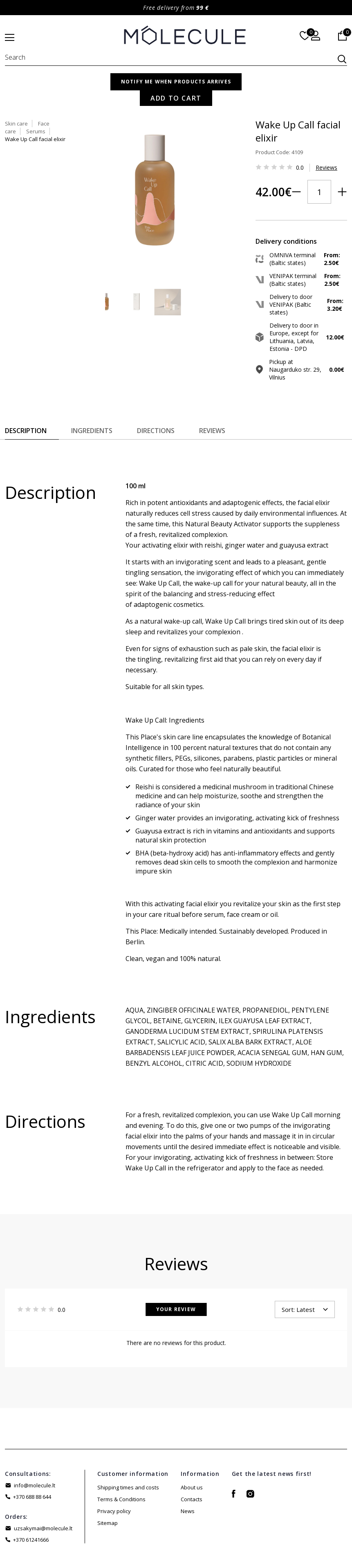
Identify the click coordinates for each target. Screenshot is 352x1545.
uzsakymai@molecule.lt (43, 1480)
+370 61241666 (31, 1492)
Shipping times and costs (128, 1440)
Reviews (265, 151)
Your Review (176, 1261)
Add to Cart (284, 194)
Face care (239, 90)
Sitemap (107, 1475)
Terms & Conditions (121, 1451)
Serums (270, 90)
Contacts (191, 1451)
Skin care (205, 90)
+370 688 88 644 (32, 1449)
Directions (156, 383)
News (188, 1463)
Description (26, 383)
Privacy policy (114, 1463)
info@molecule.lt (34, 1438)
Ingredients (91, 383)
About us (192, 1440)
